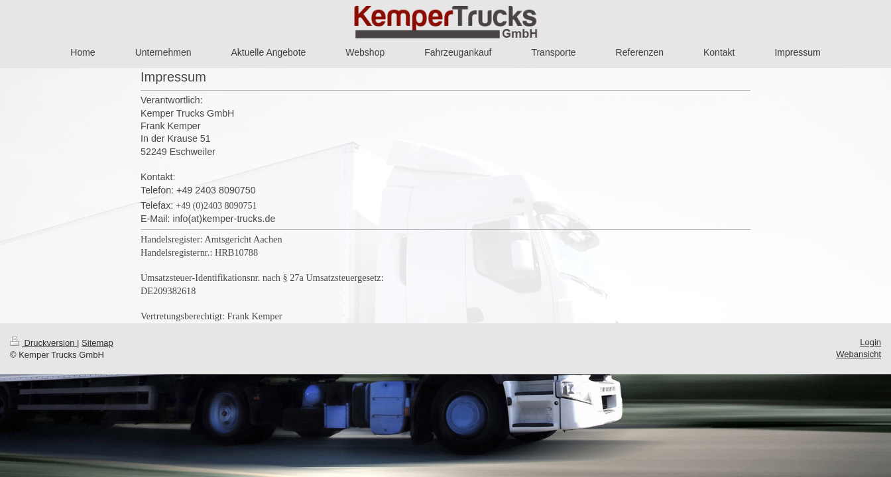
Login (870, 342)
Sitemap (97, 343)
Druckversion (43, 343)
